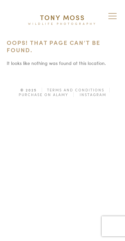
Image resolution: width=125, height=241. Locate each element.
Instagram (93, 94)
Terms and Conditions (75, 90)
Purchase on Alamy (43, 94)
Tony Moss (62, 17)
